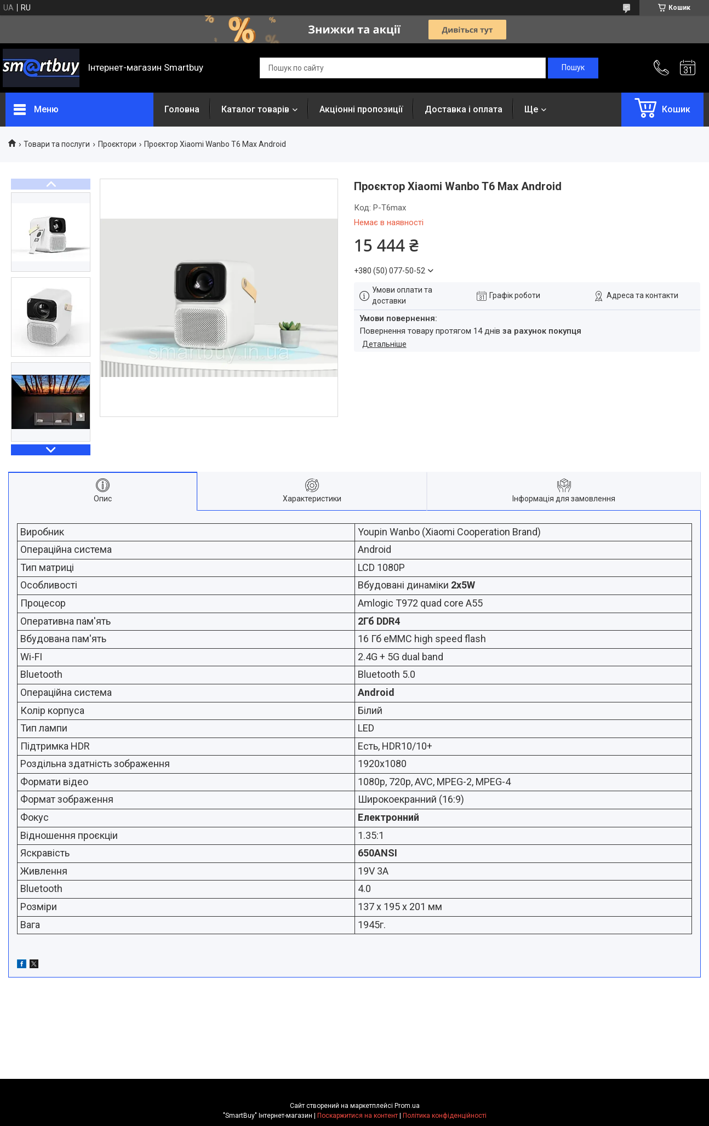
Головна (181, 109)
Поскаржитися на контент (357, 1115)
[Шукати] (573, 68)
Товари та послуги (57, 144)
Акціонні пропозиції (361, 109)
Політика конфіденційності (445, 1115)
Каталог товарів (255, 109)
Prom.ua (407, 1106)
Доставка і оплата (463, 109)
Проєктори (117, 144)
